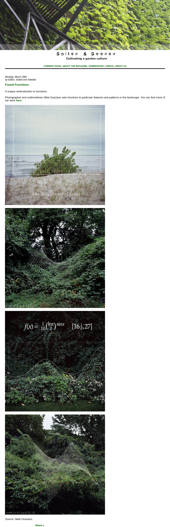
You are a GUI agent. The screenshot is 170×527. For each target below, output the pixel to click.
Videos (110, 66)
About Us (121, 66)
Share (39, 525)
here (19, 100)
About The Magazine (75, 66)
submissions (96, 66)
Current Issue (52, 66)
